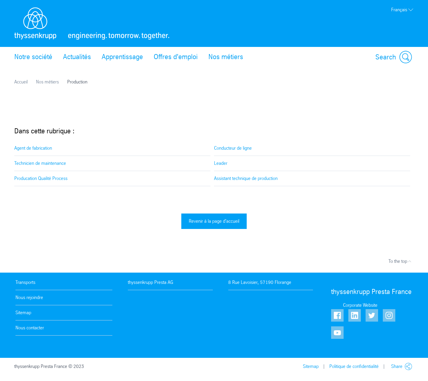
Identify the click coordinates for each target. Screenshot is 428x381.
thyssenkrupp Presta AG (150, 282)
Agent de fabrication (33, 148)
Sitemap (23, 312)
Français (402, 9)
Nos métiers (225, 57)
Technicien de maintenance (40, 163)
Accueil (21, 82)
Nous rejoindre (29, 297)
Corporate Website (360, 305)
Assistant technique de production (246, 178)
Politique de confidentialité (354, 366)
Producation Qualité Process (40, 178)
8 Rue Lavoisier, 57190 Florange (259, 282)
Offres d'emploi (176, 57)
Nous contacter (29, 328)
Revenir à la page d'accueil (214, 221)
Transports (25, 282)
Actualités (77, 57)
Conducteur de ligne (233, 148)
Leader (220, 163)
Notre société (33, 57)
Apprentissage (122, 57)
